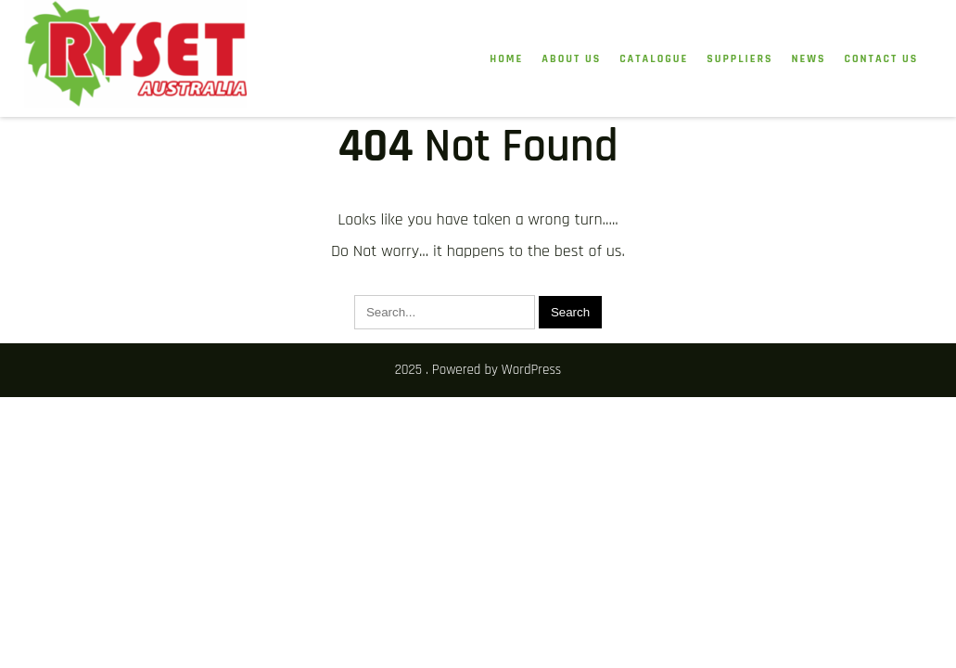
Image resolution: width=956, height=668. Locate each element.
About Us (571, 59)
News (809, 59)
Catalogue (653, 59)
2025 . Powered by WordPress (478, 370)
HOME (506, 59)
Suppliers (739, 59)
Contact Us (882, 59)
